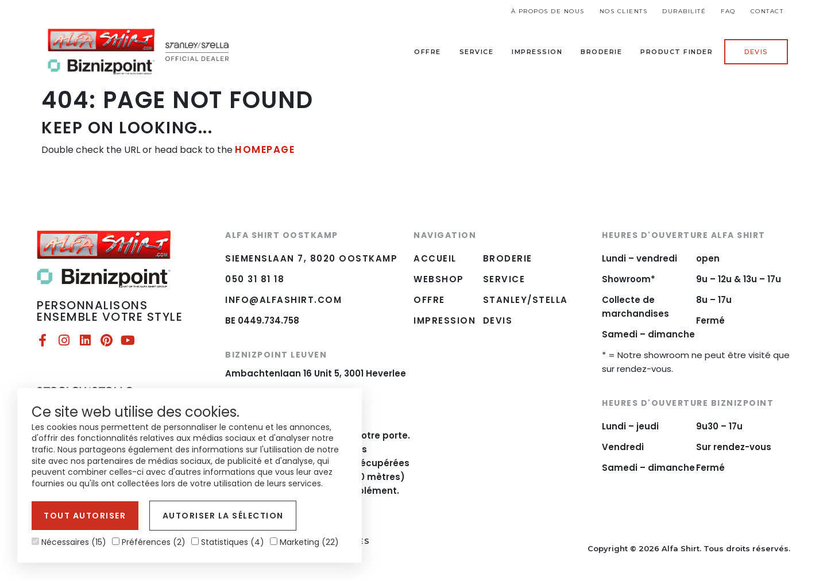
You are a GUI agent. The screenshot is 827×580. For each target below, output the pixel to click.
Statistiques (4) (227, 542)
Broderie (601, 52)
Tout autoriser (82, 517)
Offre (427, 52)
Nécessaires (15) (69, 542)
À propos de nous (548, 11)
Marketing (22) (304, 542)
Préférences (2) (149, 542)
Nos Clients (624, 11)
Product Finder (676, 52)
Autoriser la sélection (214, 517)
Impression (537, 52)
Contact (767, 11)
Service (476, 52)
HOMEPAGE (263, 149)
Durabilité (684, 11)
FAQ (728, 11)
